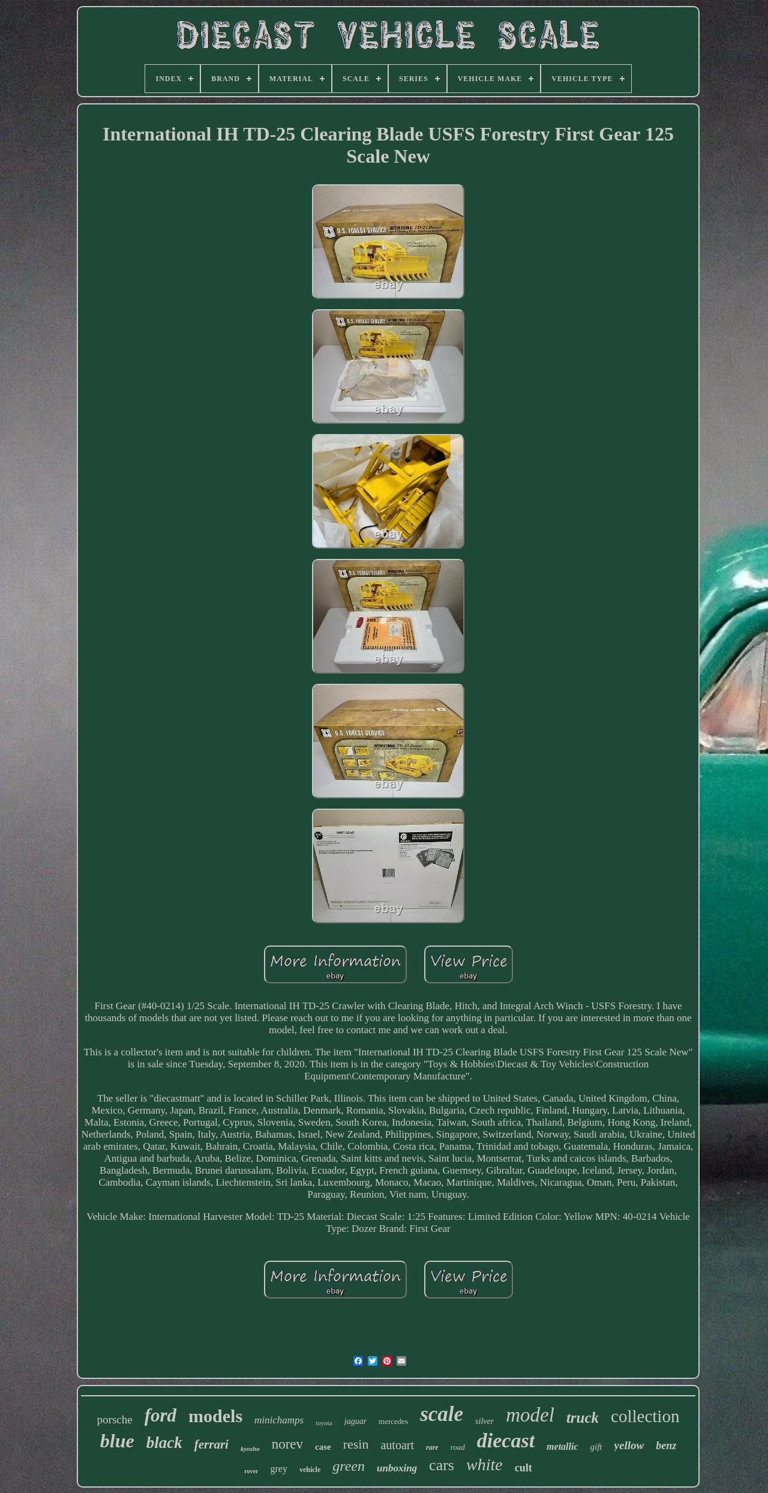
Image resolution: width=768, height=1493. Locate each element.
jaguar (355, 1421)
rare (432, 1447)
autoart (397, 1445)
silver (484, 1421)
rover (251, 1471)
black (164, 1443)
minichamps (279, 1420)
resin (356, 1444)
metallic (562, 1446)
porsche (115, 1419)
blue (117, 1441)
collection (645, 1416)
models (215, 1416)
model (530, 1415)
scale (441, 1414)
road (458, 1447)
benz (666, 1446)
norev (287, 1444)
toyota (324, 1422)
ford (160, 1415)
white (484, 1464)
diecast (506, 1440)
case (323, 1447)
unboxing (397, 1468)
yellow (629, 1445)
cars (441, 1465)
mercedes (393, 1421)
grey (278, 1469)
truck (582, 1418)
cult (523, 1468)
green (348, 1466)
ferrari (211, 1444)
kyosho (250, 1448)
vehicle (309, 1469)
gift (596, 1447)
